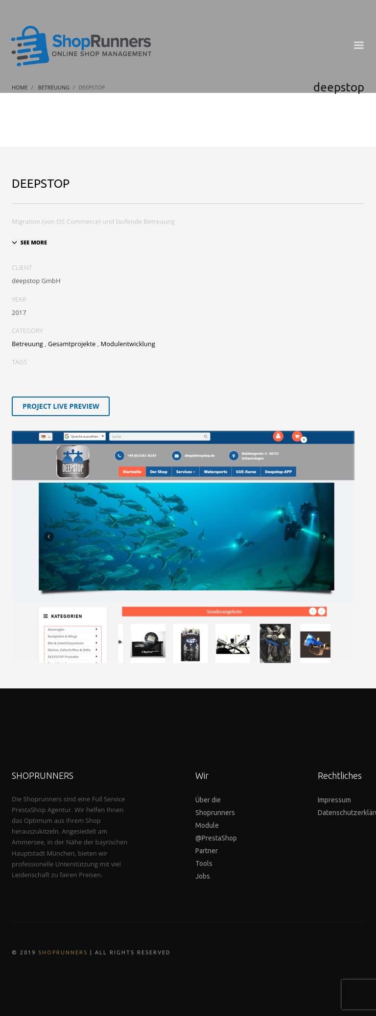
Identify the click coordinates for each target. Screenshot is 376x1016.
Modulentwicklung (127, 343)
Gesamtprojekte (71, 343)
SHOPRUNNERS (63, 952)
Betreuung (27, 343)
